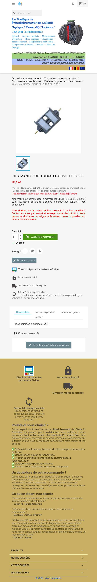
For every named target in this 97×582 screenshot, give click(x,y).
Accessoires (47, 39)
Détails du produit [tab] (45, 312)
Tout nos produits (30, 36)
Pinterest (40, 251)
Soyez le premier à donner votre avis (48, 345)
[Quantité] (15, 237)
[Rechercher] (27, 13)
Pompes (40, 44)
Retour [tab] (39, 317)
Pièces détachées (19, 42)
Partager (25, 251)
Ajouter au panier (40, 237)
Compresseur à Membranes (41, 42)
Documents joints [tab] (70, 312)
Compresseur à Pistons (22, 44)
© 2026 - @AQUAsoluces (48, 578)
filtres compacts (32, 39)
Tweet (32, 251)
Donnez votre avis (24, 260)
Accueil (15, 36)
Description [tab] (22, 312)
